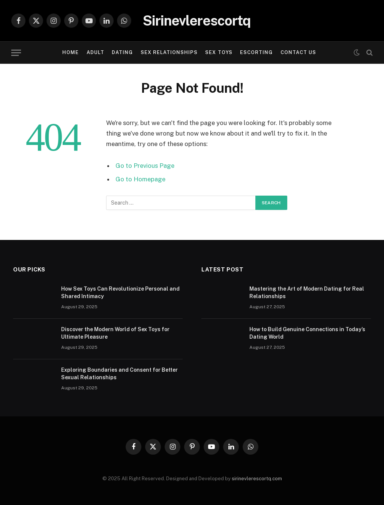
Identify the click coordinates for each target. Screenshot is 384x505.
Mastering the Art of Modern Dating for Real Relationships (306, 292)
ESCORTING (256, 52)
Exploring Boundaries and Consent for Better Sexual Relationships (119, 373)
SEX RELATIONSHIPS (169, 52)
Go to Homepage (140, 179)
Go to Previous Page (145, 165)
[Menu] (16, 52)
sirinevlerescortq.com (257, 478)
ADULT (95, 52)
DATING (122, 52)
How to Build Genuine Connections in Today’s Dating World (307, 333)
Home (70, 52)
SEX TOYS (218, 52)
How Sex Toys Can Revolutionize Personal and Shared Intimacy (120, 292)
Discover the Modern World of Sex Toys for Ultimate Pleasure (115, 333)
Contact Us (298, 52)
